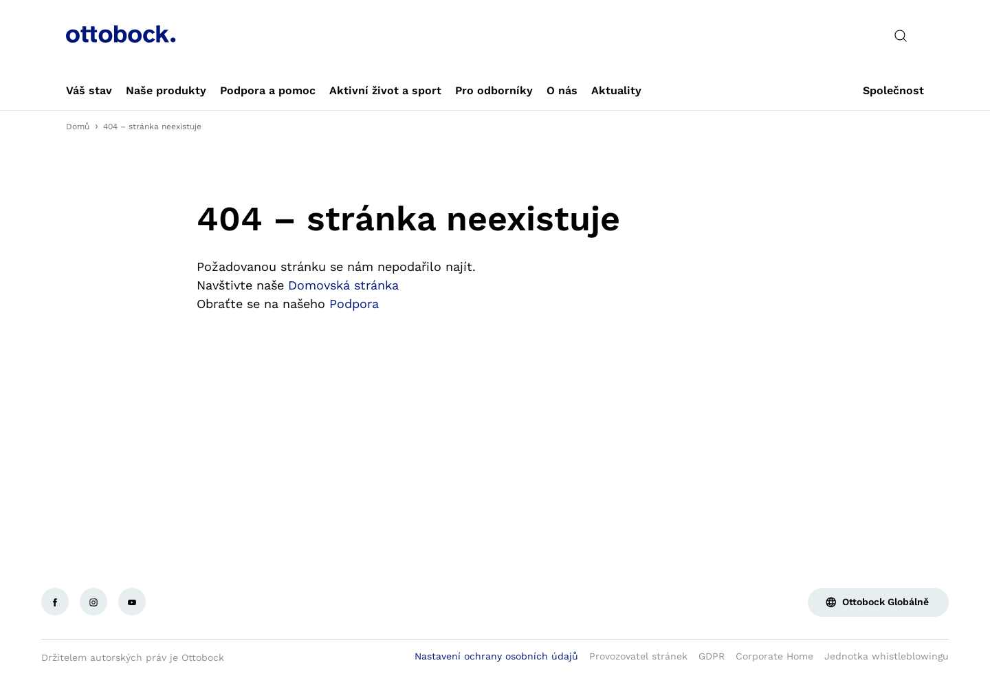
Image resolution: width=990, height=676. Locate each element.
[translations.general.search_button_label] (900, 35)
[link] (89, 90)
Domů (77, 126)
